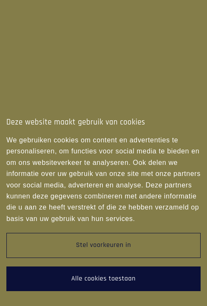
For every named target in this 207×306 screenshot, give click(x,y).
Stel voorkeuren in (103, 245)
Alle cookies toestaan (103, 278)
